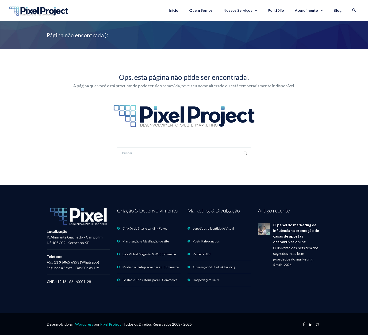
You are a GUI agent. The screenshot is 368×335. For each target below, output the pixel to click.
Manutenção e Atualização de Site (146, 241)
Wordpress (84, 324)
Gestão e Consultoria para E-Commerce (150, 280)
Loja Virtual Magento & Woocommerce (149, 254)
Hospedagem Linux (206, 280)
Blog (337, 10)
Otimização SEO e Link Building (214, 267)
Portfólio (276, 10)
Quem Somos (201, 10)
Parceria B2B (202, 254)
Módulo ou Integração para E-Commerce (151, 267)
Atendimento (306, 10)
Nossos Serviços (237, 10)
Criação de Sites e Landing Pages (145, 228)
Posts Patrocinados (206, 241)
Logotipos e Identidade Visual (213, 228)
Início (173, 10)
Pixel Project (110, 324)
